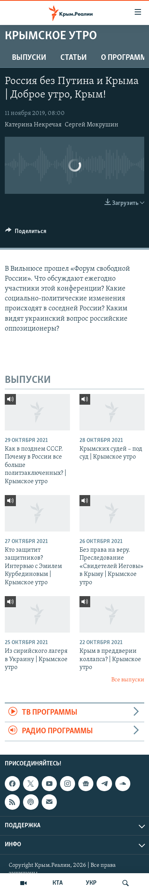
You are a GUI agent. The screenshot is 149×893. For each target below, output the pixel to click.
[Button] (25, 233)
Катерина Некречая (33, 125)
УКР (91, 883)
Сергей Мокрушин (91, 125)
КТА (57, 883)
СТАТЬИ (73, 58)
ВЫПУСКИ (29, 58)
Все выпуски (127, 680)
